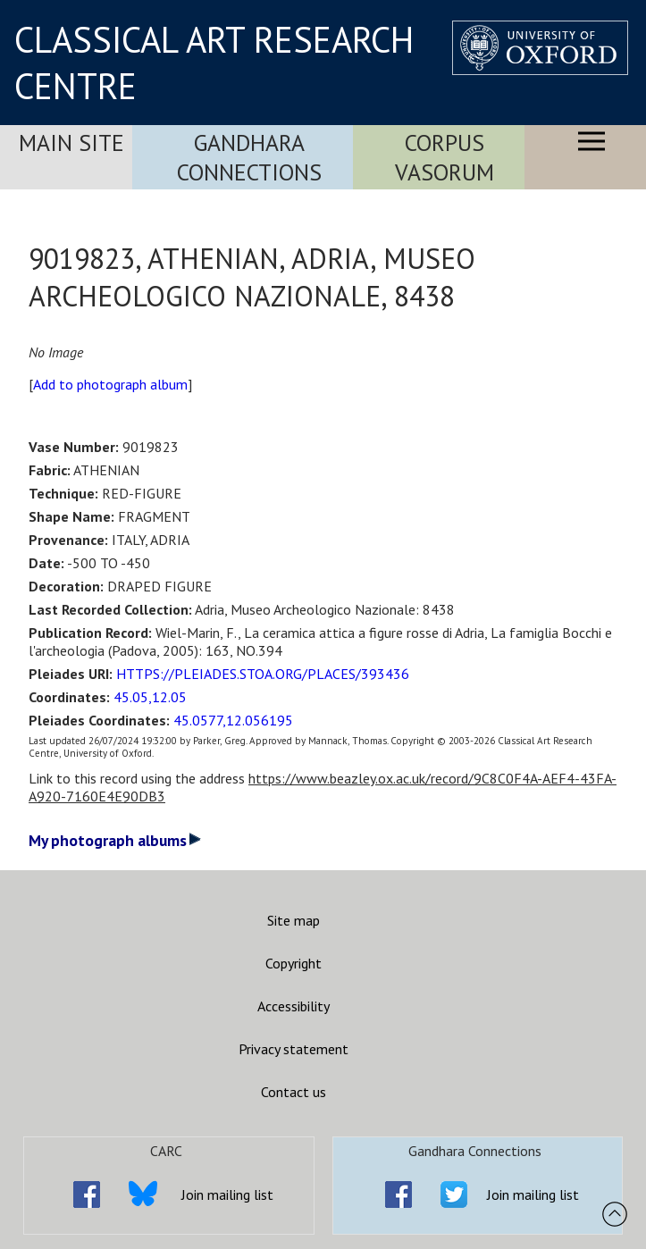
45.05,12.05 (150, 697)
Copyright (293, 963)
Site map (293, 920)
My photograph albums (115, 840)
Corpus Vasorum (444, 157)
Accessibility (293, 1006)
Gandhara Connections (249, 157)
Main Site (71, 142)
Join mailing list (227, 1194)
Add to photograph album (110, 384)
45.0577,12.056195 (233, 720)
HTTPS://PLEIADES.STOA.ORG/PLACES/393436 (262, 674)
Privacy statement (293, 1049)
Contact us (293, 1092)
